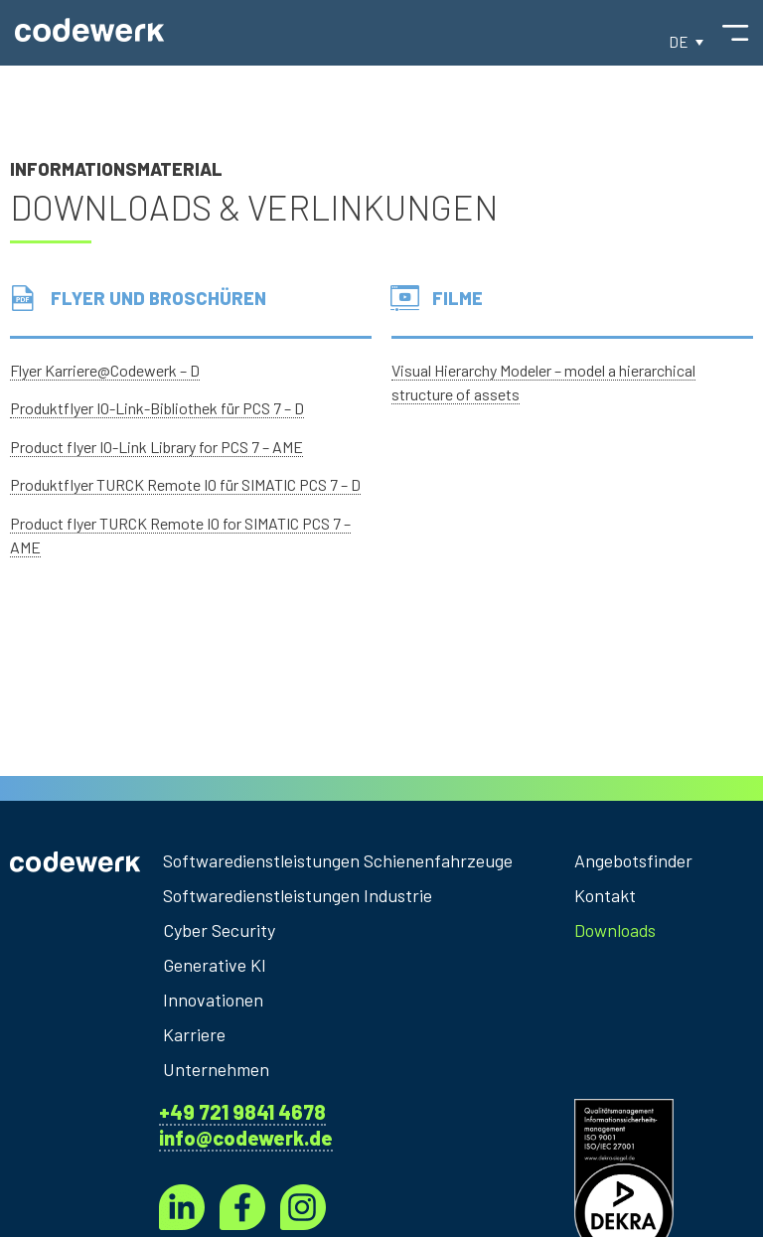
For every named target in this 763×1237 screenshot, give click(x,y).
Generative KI (214, 965)
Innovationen (213, 999)
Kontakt (605, 895)
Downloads (615, 930)
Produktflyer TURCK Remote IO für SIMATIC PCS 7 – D (185, 484)
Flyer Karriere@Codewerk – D (105, 370)
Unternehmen (216, 1069)
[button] (686, 41)
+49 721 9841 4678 (242, 1112)
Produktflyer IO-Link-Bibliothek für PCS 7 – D (157, 407)
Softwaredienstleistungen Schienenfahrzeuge (338, 860)
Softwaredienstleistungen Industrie (298, 895)
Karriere (194, 1034)
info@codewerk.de (246, 1138)
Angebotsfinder (625, 860)
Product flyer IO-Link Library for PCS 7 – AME (156, 446)
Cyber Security (219, 930)
